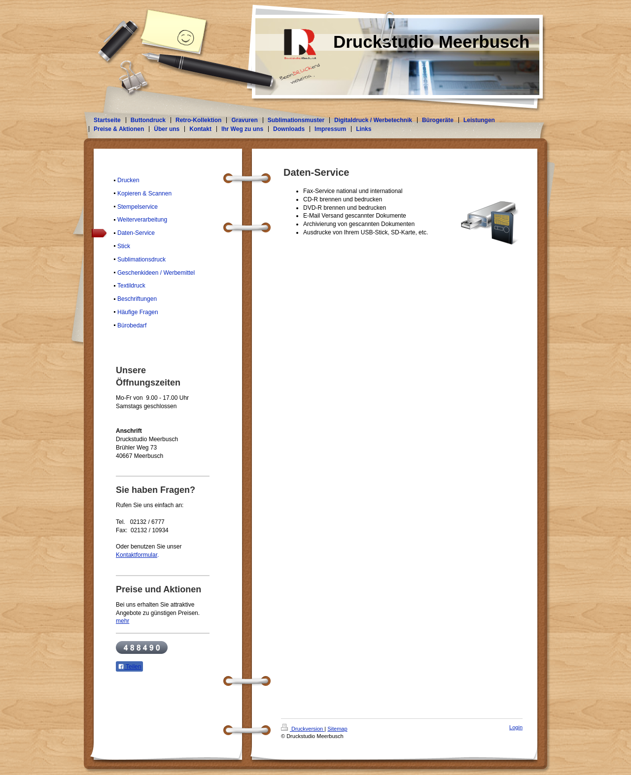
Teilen (129, 666)
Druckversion (302, 729)
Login (516, 727)
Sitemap (337, 729)
